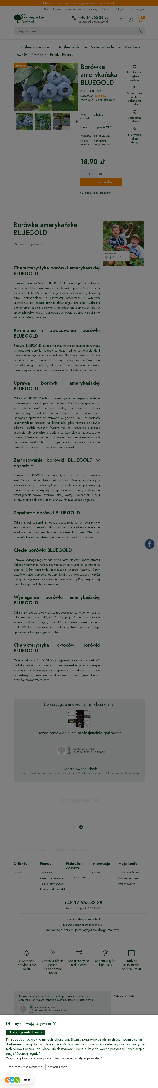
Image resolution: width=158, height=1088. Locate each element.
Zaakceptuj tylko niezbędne (25, 1066)
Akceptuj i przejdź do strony (25, 1032)
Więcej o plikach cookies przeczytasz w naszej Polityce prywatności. (55, 1058)
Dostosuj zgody (57, 1066)
